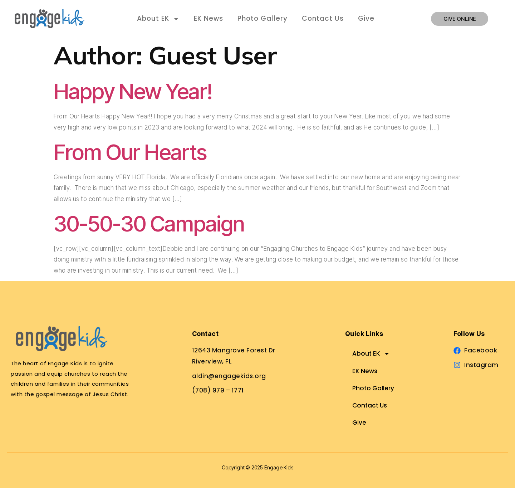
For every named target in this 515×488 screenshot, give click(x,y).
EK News (208, 18)
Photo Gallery (262, 18)
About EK (158, 19)
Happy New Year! (133, 91)
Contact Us (323, 18)
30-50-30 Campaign (149, 223)
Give (366, 18)
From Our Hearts (130, 152)
